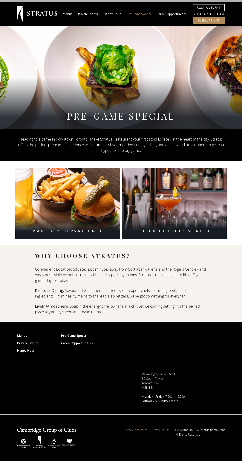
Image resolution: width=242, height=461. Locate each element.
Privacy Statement (135, 430)
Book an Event (209, 8)
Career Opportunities (172, 14)
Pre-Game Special (138, 14)
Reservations (209, 20)
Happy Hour (112, 14)
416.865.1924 (209, 14)
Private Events (88, 14)
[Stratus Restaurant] (37, 14)
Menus (67, 14)
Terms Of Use (160, 430)
